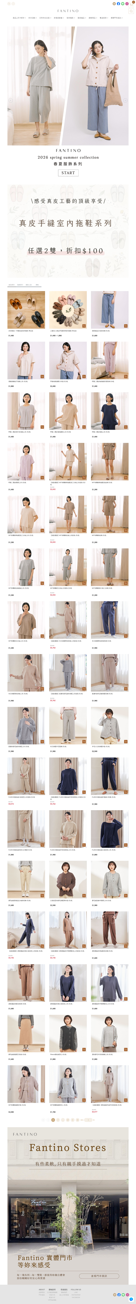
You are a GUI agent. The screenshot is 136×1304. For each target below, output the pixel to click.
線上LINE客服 (64, 1295)
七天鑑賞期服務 (52, 1292)
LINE (76, 1292)
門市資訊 (42, 1295)
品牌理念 (42, 1292)
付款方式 (52, 1295)
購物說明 (52, 1290)
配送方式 (52, 1297)
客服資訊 (64, 1290)
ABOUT (42, 1290)
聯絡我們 (64, 1292)
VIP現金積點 (52, 1300)
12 (68, 1120)
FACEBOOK (76, 1297)
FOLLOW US (76, 1290)
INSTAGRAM (76, 1295)
